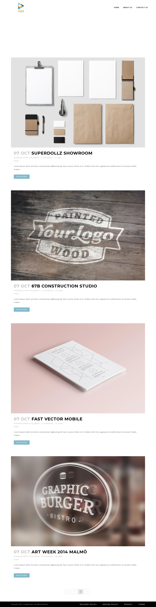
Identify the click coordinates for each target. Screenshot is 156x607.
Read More (21, 177)
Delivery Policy (88, 604)
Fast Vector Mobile (57, 419)
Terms (141, 604)
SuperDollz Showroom (62, 153)
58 (59, 556)
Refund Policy (110, 604)
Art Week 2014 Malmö (59, 551)
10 (59, 423)
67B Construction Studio (64, 286)
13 (59, 290)
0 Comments (47, 158)
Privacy (128, 604)
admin (36, 158)
